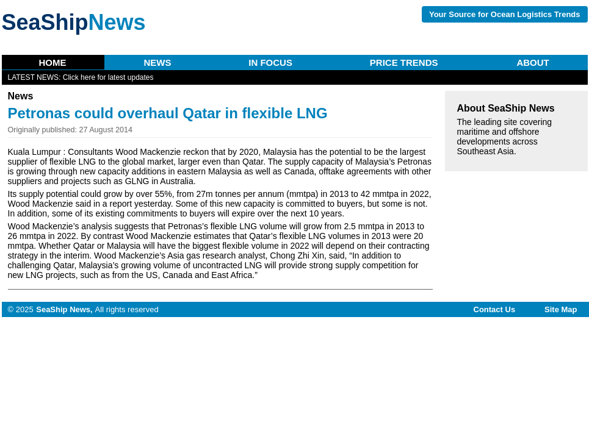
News (157, 62)
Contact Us (495, 309)
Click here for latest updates (108, 77)
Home (53, 62)
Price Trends (404, 62)
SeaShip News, (64, 309)
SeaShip (74, 22)
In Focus (270, 62)
